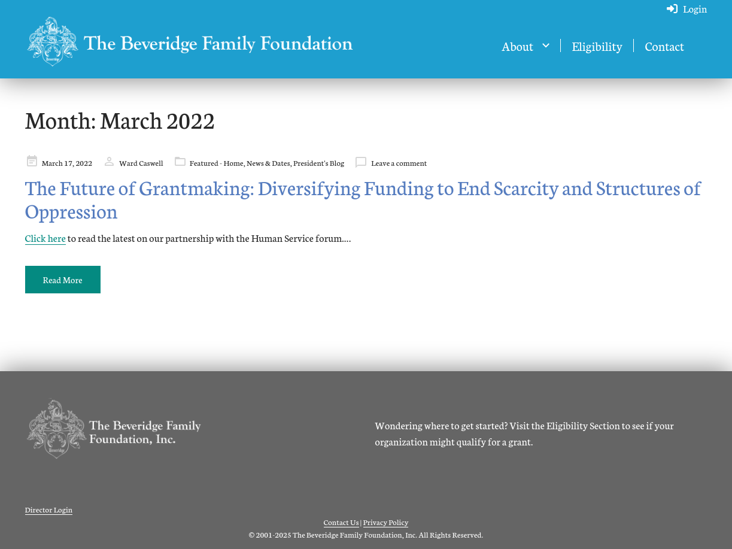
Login (695, 8)
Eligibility (597, 45)
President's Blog (318, 162)
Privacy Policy (386, 522)
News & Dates (268, 162)
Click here (45, 237)
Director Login (49, 509)
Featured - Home (217, 162)
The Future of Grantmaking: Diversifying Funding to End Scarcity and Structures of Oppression (363, 199)
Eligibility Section (583, 425)
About (517, 45)
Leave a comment (399, 162)
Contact (664, 45)
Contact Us (341, 522)
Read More (63, 280)
